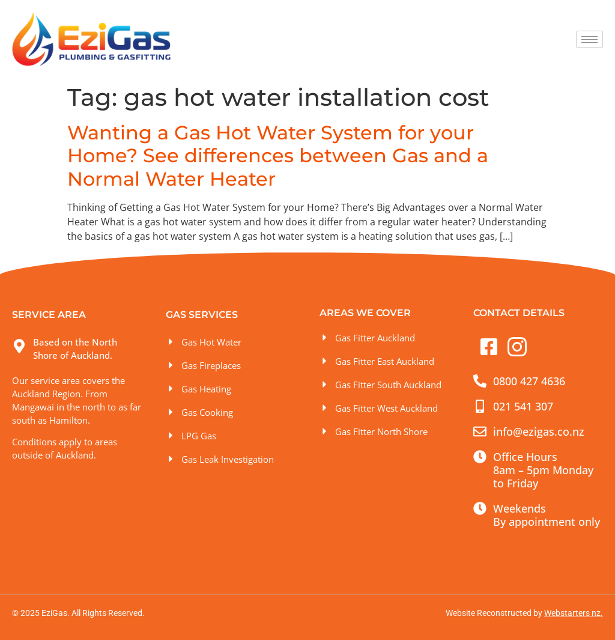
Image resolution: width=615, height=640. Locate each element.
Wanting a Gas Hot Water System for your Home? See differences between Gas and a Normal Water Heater (277, 155)
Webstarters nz (572, 613)
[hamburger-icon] (589, 39)
